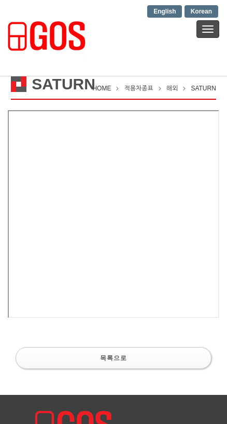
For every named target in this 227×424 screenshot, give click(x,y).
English (164, 11)
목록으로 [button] (113, 358)
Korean (201, 11)
